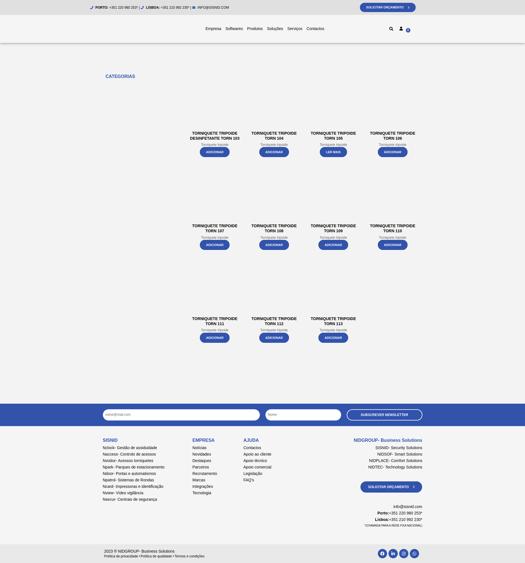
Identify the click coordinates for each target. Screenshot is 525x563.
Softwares (234, 28)
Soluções (275, 28)
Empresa (213, 28)
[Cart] (419, 29)
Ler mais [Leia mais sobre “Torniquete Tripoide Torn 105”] (333, 152)
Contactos (315, 28)
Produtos (255, 28)
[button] (391, 29)
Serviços (294, 28)
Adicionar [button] (214, 152)
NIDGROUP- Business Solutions (388, 440)
